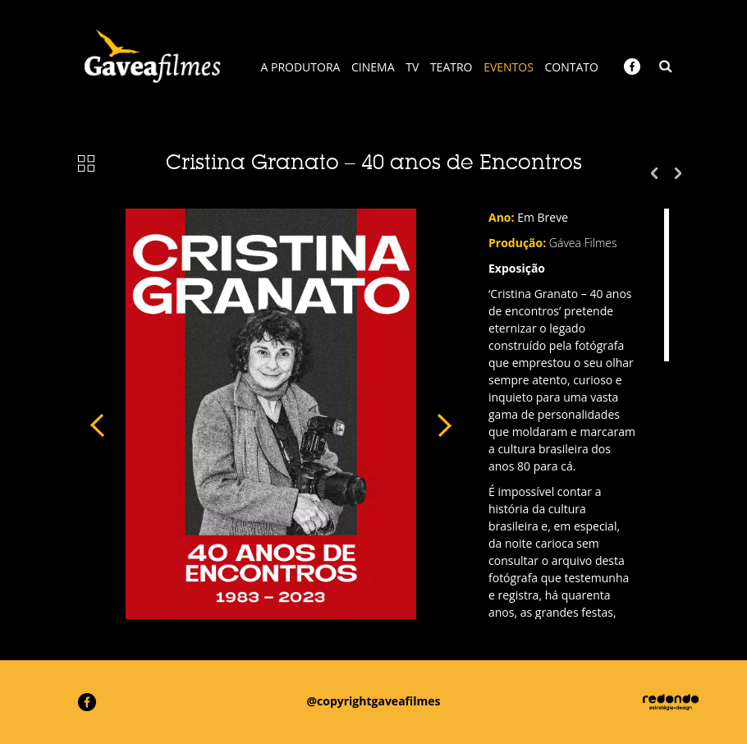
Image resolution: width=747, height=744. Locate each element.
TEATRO (451, 67)
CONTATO (571, 67)
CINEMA (373, 67)
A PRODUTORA (301, 67)
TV (412, 67)
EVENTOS (508, 67)
